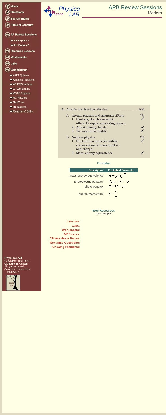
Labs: (76, 225)
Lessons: (73, 221)
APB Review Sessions (135, 7)
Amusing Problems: (66, 247)
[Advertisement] (21, 186)
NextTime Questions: (65, 242)
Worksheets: (71, 230)
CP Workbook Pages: (65, 238)
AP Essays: (71, 234)
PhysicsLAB (13, 258)
